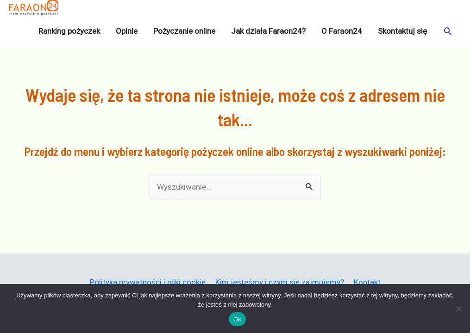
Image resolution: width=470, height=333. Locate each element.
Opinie (127, 31)
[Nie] (458, 308)
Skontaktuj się (402, 31)
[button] (448, 31)
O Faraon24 (341, 31)
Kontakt (367, 282)
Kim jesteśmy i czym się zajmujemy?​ (279, 282)
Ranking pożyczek (69, 31)
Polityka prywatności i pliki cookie (148, 282)
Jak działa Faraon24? (268, 31)
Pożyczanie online (184, 31)
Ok (237, 319)
